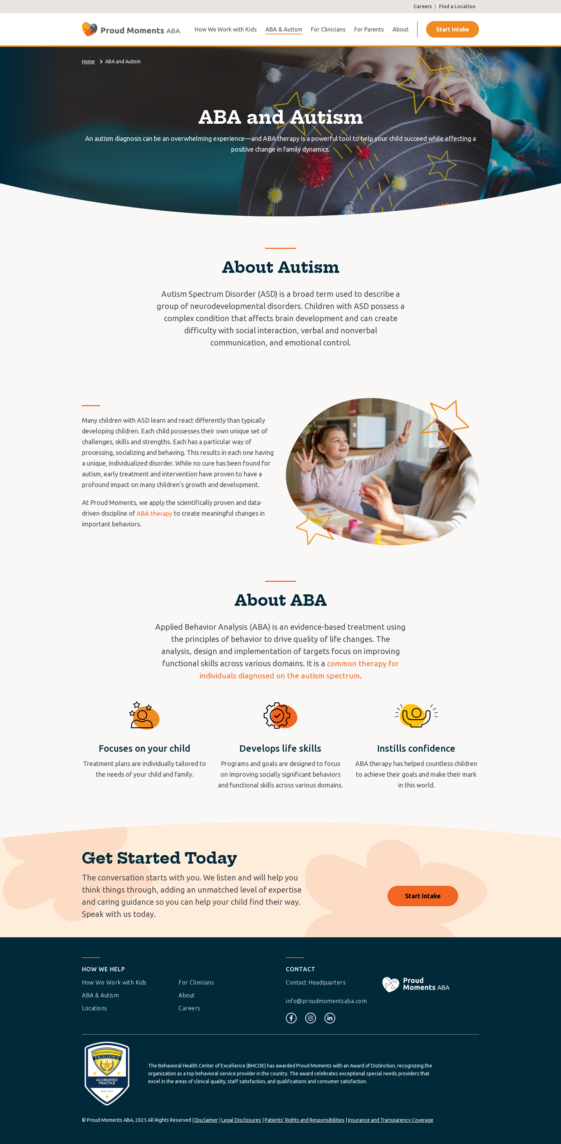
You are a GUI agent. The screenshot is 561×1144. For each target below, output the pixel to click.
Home (88, 61)
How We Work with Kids (226, 29)
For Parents (369, 29)
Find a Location (457, 6)
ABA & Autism (283, 29)
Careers (423, 6)
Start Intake (452, 29)
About (400, 29)
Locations (94, 1008)
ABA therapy (155, 513)
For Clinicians (328, 29)
